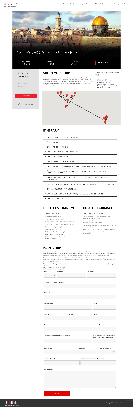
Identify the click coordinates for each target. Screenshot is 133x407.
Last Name (90, 271)
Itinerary (20, 80)
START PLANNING (103, 63)
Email (46, 325)
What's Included (22, 83)
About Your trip (23, 76)
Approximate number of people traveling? (92, 358)
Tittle (45, 271)
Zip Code (96, 314)
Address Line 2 (48, 303)
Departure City (49, 358)
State (47, 314)
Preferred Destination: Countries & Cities (57, 335)
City (95, 303)
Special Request (48, 369)
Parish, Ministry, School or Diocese (54, 282)
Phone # (96, 325)
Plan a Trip (20, 86)
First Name (60, 271)
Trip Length (82, 348)
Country (71, 314)
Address (47, 293)
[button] (75, 93)
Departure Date (49, 348)
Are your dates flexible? (104, 348)
